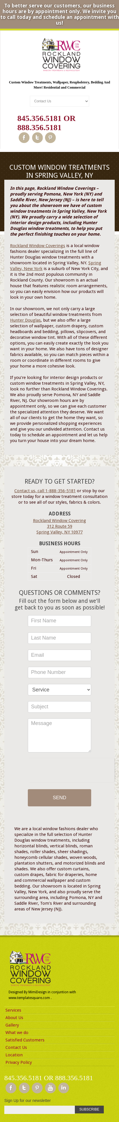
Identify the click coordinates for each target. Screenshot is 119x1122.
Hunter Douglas (25, 320)
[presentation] (71, 769)
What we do (16, 1032)
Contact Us (16, 1047)
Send (59, 797)
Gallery (12, 1025)
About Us (14, 1017)
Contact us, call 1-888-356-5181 (45, 490)
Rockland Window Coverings (37, 245)
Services (13, 1010)
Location (14, 1055)
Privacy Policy (18, 1062)
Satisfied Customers (24, 1040)
